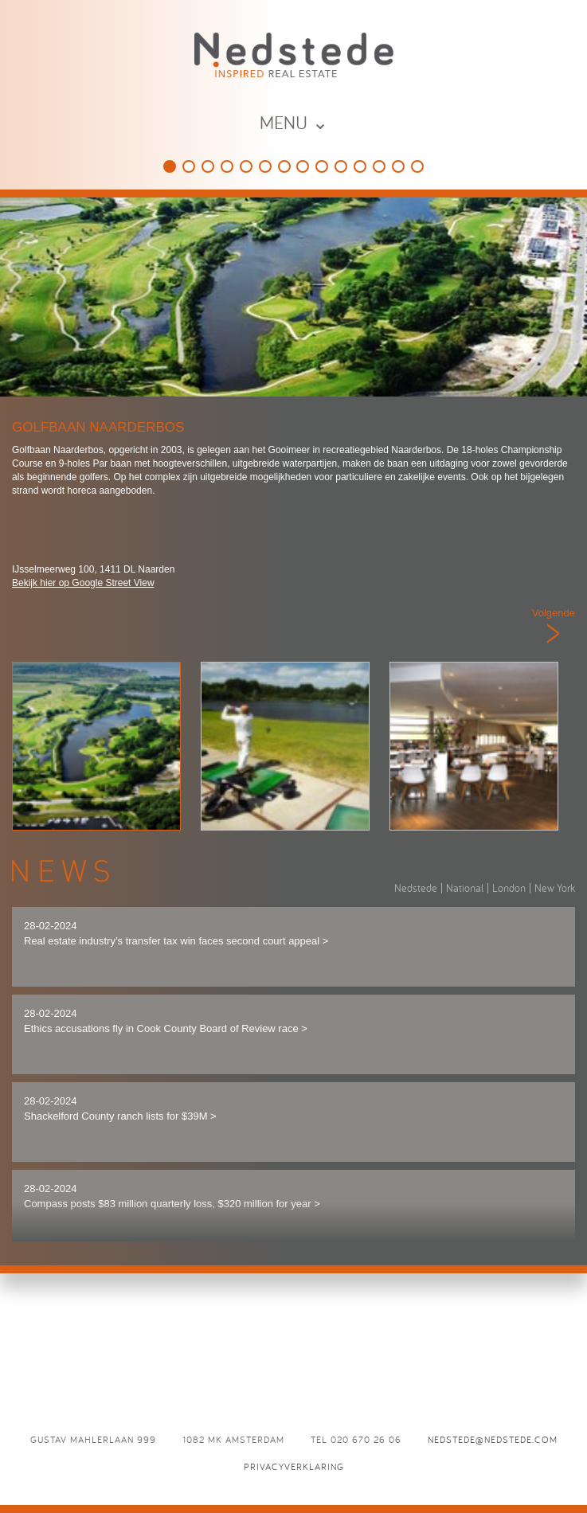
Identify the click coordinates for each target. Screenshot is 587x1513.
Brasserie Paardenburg (379, 166)
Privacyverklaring (294, 1466)
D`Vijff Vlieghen (360, 166)
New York (554, 888)
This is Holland (188, 166)
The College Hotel (227, 166)
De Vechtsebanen (284, 166)
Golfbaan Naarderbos (169, 166)
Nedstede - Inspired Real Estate (293, 54)
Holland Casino (246, 166)
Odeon (398, 166)
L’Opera (417, 166)
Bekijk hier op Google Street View (83, 582)
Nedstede (415, 888)
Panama (302, 166)
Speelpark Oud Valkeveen (265, 166)
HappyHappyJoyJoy (208, 166)
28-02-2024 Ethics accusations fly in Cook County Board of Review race (165, 1020)
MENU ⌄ (294, 122)
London (509, 888)
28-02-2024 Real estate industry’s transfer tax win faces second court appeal (176, 933)
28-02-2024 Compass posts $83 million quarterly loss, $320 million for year (172, 1196)
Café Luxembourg (341, 166)
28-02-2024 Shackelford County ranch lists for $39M (120, 1108)
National (464, 888)
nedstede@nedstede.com (493, 1439)
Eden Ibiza (321, 166)
